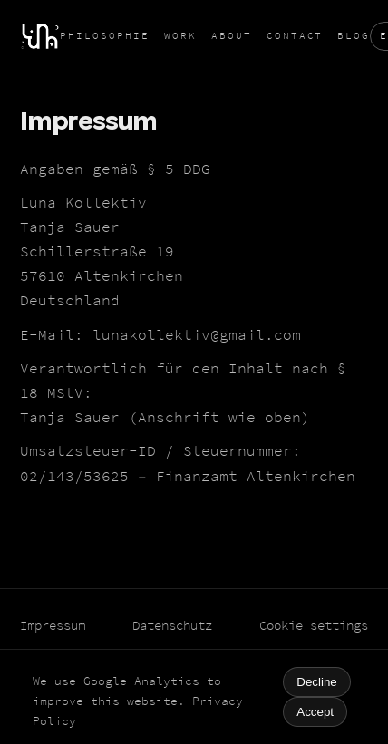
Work (180, 35)
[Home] (40, 36)
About (231, 35)
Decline (316, 682)
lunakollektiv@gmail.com (196, 334)
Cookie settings (313, 625)
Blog (353, 35)
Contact (295, 35)
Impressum (52, 625)
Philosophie (105, 35)
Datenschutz (172, 625)
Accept (315, 712)
